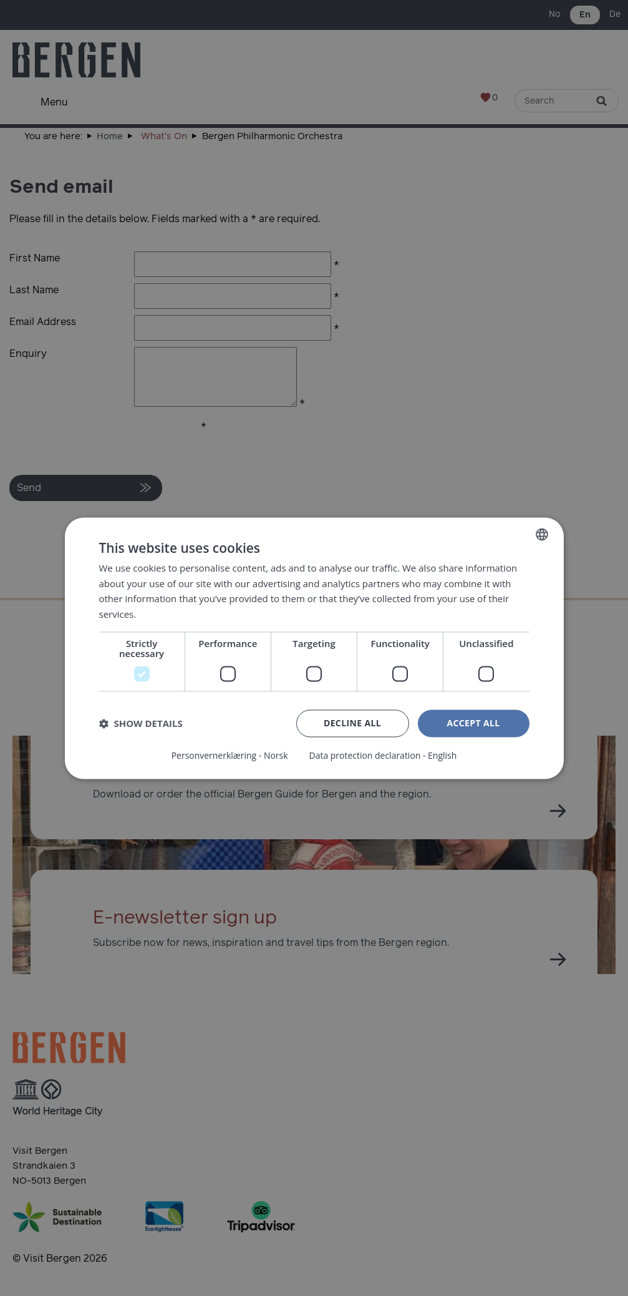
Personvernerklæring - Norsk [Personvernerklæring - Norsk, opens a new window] (229, 755)
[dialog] (314, 648)
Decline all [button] (352, 723)
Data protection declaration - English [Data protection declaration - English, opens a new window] (383, 755)
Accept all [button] (473, 723)
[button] (141, 723)
